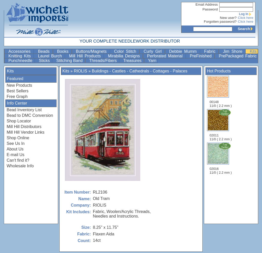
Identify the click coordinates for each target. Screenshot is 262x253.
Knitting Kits (20, 56)
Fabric (211, 51)
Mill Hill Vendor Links (26, 132)
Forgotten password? (220, 21)
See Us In (16, 143)
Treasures (133, 60)
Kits (253, 51)
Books (64, 51)
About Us (15, 149)
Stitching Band (70, 60)
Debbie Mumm (184, 51)
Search (246, 29)
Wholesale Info (20, 166)
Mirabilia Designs (125, 56)
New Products (19, 85)
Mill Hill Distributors (24, 126)
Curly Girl (154, 51)
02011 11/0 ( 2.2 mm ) (221, 125)
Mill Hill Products (86, 56)
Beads (45, 51)
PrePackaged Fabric (238, 56)
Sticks (45, 60)
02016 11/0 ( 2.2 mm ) (221, 158)
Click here (245, 18)
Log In (246, 14)
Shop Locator (19, 121)
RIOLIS (80, 71)
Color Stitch (126, 51)
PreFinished (202, 56)
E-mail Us (15, 155)
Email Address (206, 4)
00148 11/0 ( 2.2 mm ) (221, 92)
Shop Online (18, 138)
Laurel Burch (51, 56)
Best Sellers (17, 91)
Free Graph (17, 96)
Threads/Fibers (103, 60)
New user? (228, 18)
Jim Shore (233, 51)
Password (210, 9)
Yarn (152, 60)
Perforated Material (165, 56)
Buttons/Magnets (92, 51)
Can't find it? (18, 160)
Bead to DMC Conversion (30, 115)
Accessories (20, 51)
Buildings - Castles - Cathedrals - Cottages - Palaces (140, 71)
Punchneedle (21, 60)
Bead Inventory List (24, 110)
